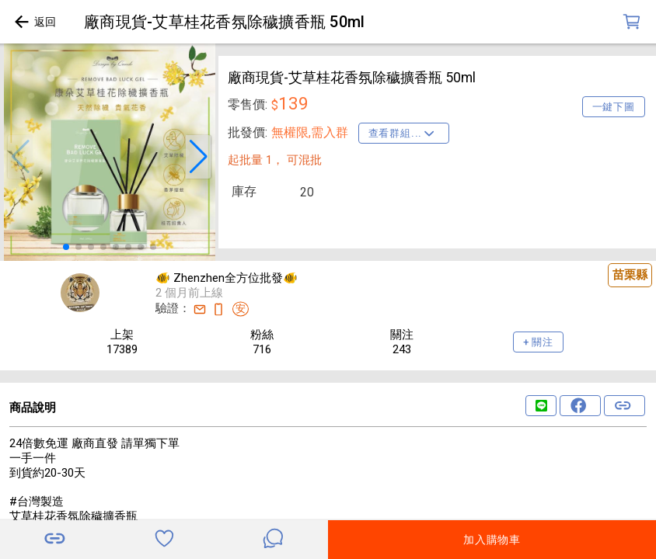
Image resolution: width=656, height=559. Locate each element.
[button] (20, 157)
